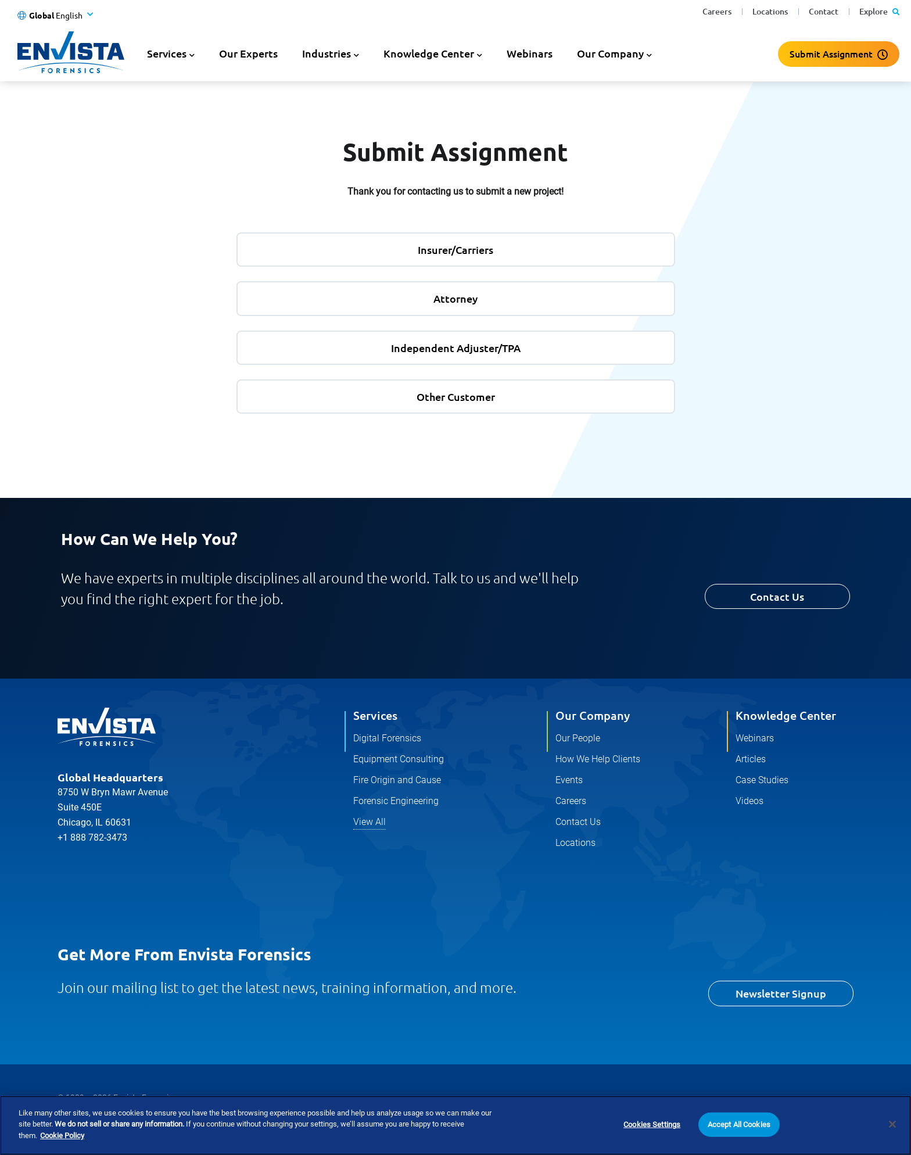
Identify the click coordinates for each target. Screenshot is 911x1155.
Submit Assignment (831, 53)
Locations (770, 11)
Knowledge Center (786, 715)
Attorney (455, 298)
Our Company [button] (610, 53)
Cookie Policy (154, 1122)
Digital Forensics (387, 738)
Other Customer (456, 396)
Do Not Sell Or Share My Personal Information (385, 1122)
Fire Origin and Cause (397, 779)
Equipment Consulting (398, 759)
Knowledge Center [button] (428, 53)
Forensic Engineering (396, 800)
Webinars (530, 53)
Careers (716, 11)
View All (369, 821)
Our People (577, 738)
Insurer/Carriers (455, 249)
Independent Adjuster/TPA (456, 347)
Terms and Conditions (241, 1122)
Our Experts (248, 53)
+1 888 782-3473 (92, 837)
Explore (879, 11)
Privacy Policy (82, 1122)
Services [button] (166, 53)
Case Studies (762, 779)
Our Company (592, 715)
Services (375, 715)
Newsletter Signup (781, 993)
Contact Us (777, 596)
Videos (749, 800)
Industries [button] (326, 53)
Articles (751, 759)
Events (569, 779)
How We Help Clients (597, 759)
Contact (823, 11)
